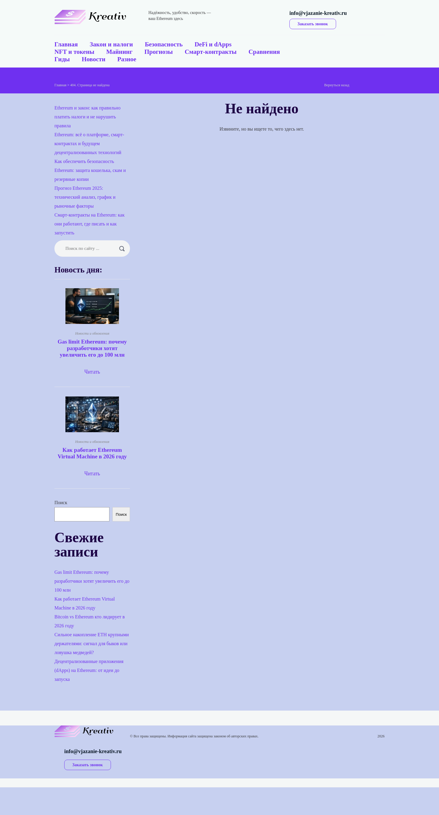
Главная (66, 44)
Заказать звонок (312, 24)
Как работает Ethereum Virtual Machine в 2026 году (92, 453)
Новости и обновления (92, 333)
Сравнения (264, 51)
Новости (94, 59)
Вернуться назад (336, 85)
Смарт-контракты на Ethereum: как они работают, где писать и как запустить (89, 223)
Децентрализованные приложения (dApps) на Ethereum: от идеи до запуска (88, 670)
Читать (92, 372)
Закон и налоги (111, 44)
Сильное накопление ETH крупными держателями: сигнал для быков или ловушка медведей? (91, 643)
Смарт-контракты (211, 51)
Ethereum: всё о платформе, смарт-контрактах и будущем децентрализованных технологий (89, 143)
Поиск (60, 502)
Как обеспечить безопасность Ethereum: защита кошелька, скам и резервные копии (90, 170)
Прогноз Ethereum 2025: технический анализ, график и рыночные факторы (84, 197)
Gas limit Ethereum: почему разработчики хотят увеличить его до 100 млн (92, 348)
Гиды (62, 59)
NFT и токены (74, 51)
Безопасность (164, 44)
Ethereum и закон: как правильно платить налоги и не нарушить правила (87, 116)
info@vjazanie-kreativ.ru (318, 13)
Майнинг (119, 51)
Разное (126, 59)
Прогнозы (158, 51)
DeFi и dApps (213, 44)
